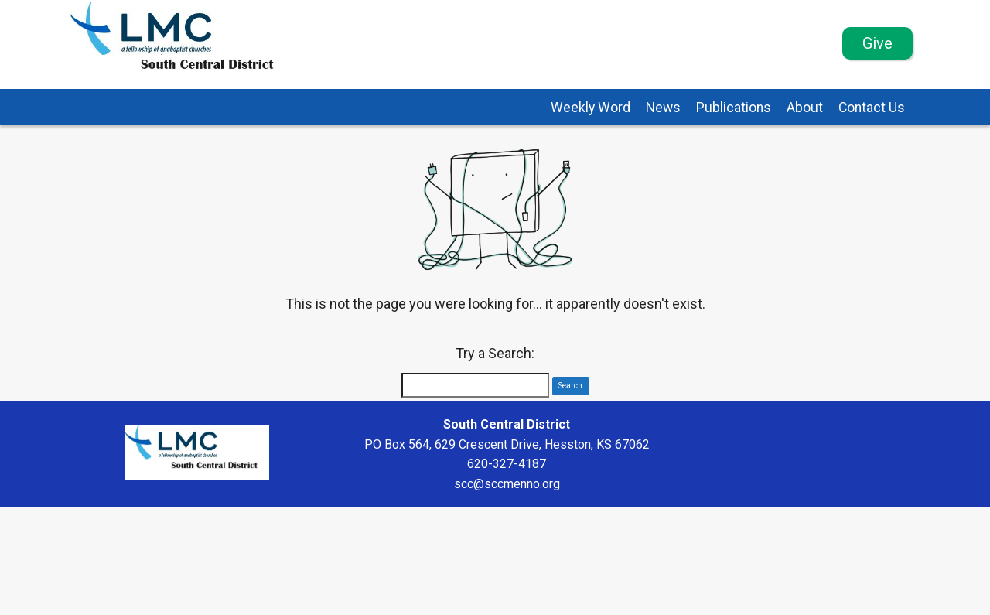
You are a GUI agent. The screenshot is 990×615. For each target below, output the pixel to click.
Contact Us (871, 107)
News (663, 107)
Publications (733, 107)
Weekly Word (590, 107)
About (805, 107)
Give (877, 43)
